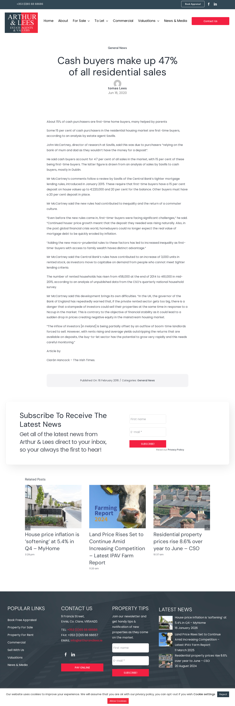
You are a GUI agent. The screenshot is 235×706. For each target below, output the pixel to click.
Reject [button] (223, 694)
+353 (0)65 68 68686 (30, 4)
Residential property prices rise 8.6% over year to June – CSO (178, 539)
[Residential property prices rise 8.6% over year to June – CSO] (181, 504)
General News (117, 47)
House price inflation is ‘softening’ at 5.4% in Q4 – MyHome (52, 539)
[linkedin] (215, 4)
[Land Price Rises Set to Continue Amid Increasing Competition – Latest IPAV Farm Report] (117, 504)
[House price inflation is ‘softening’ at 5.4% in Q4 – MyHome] (53, 504)
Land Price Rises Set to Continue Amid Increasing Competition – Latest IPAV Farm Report (117, 546)
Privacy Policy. (176, 449)
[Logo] (21, 13)
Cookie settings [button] (204, 694)
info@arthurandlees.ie (86, 640)
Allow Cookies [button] (118, 701)
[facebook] (208, 4)
